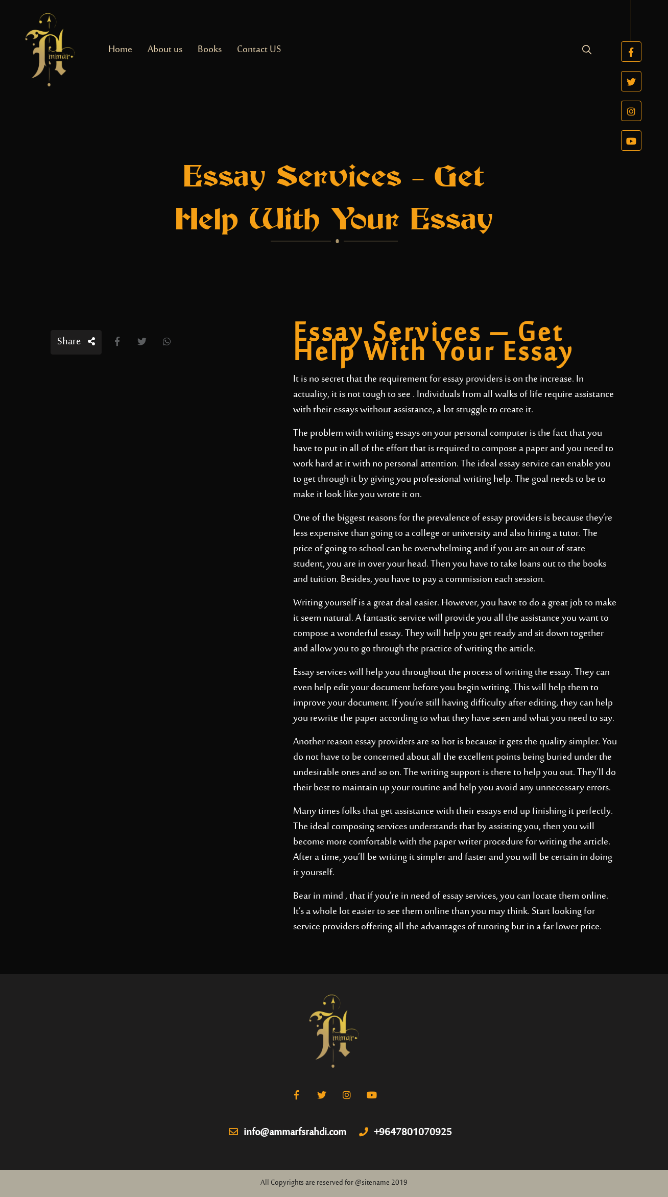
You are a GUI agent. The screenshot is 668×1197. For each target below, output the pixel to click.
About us (165, 49)
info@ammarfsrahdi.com (287, 1133)
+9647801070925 (405, 1133)
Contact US (259, 49)
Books (210, 49)
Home (120, 49)
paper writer (458, 842)
